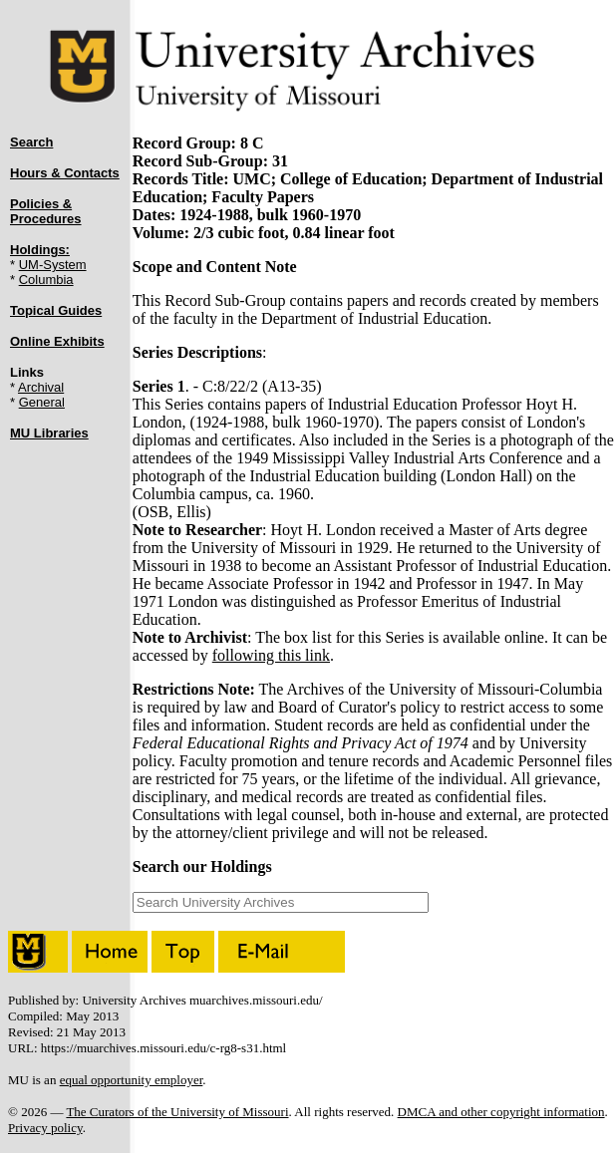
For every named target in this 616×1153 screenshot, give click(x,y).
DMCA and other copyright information (501, 1111)
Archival (41, 387)
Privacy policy (45, 1127)
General (42, 402)
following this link (271, 655)
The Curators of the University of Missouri (177, 1111)
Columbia (46, 279)
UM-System (53, 264)
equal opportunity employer (131, 1079)
